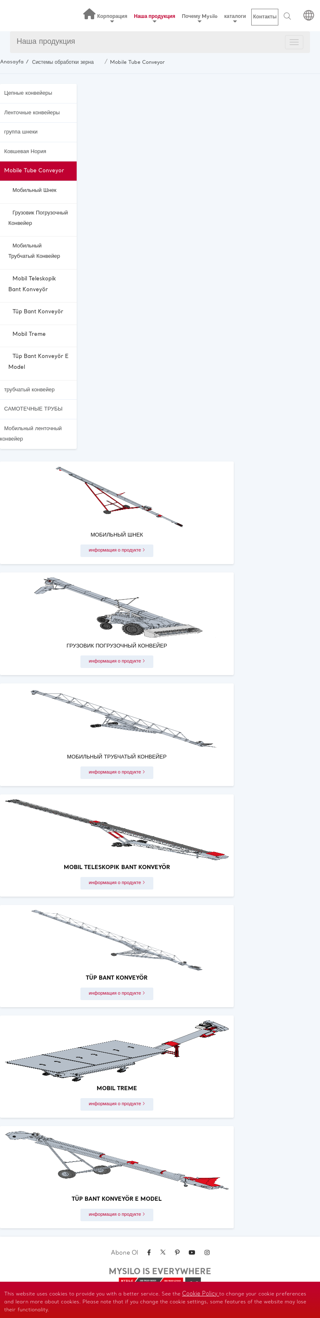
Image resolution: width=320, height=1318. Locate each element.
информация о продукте (117, 550)
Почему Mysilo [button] (200, 18)
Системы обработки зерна (63, 63)
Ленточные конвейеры (32, 113)
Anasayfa (12, 62)
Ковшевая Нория (25, 152)
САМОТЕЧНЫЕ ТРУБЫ (33, 409)
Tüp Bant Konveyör (37, 312)
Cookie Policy (200, 1294)
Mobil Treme (29, 334)
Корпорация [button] (112, 18)
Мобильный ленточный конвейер (31, 434)
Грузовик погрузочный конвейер (38, 218)
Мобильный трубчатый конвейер (34, 251)
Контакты (265, 17)
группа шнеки (21, 132)
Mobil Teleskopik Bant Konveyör (32, 284)
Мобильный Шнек (34, 190)
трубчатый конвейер (29, 390)
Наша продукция (46, 42)
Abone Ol (124, 1253)
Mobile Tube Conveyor (137, 63)
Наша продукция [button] (154, 18)
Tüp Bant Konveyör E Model (38, 361)
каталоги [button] (235, 18)
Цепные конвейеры (28, 93)
